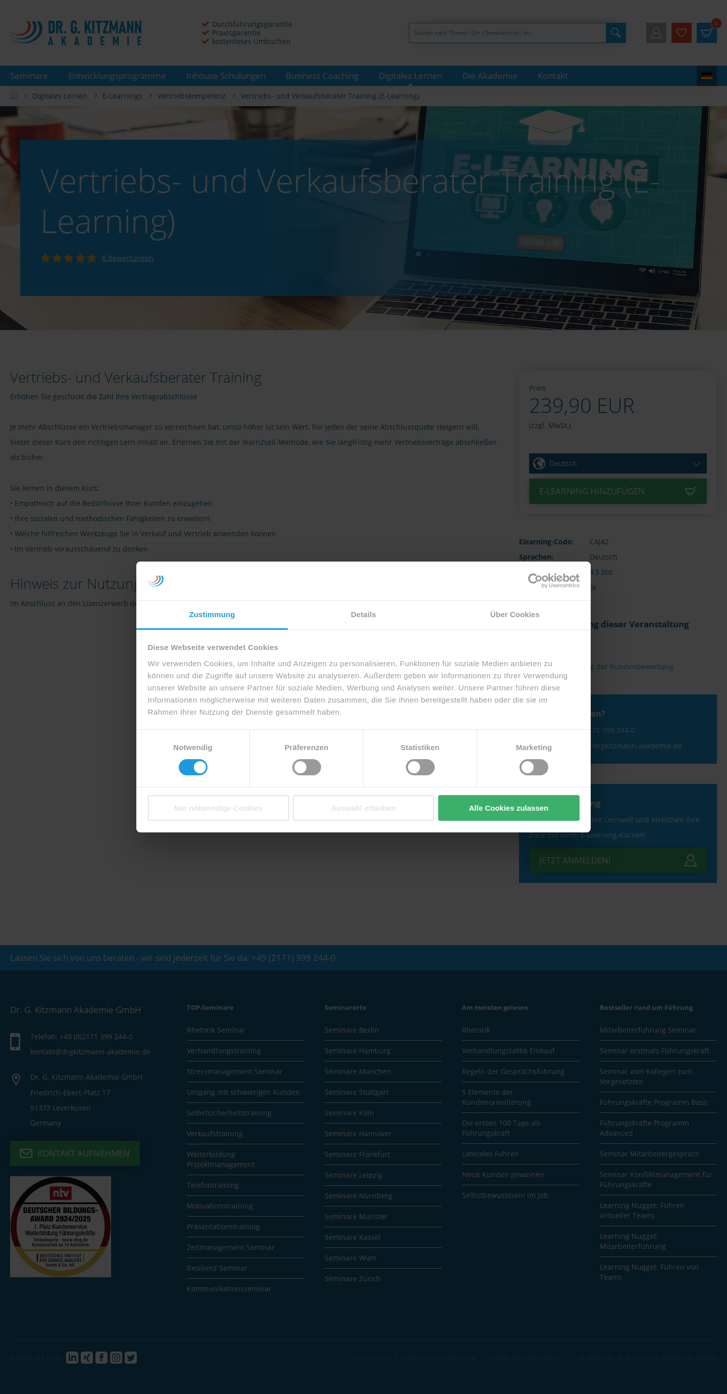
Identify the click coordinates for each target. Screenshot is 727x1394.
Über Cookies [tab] (515, 614)
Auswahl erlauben (363, 808)
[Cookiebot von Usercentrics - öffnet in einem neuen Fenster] (535, 580)
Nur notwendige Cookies (218, 808)
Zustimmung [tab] (212, 614)
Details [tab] (363, 614)
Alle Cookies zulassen (509, 808)
